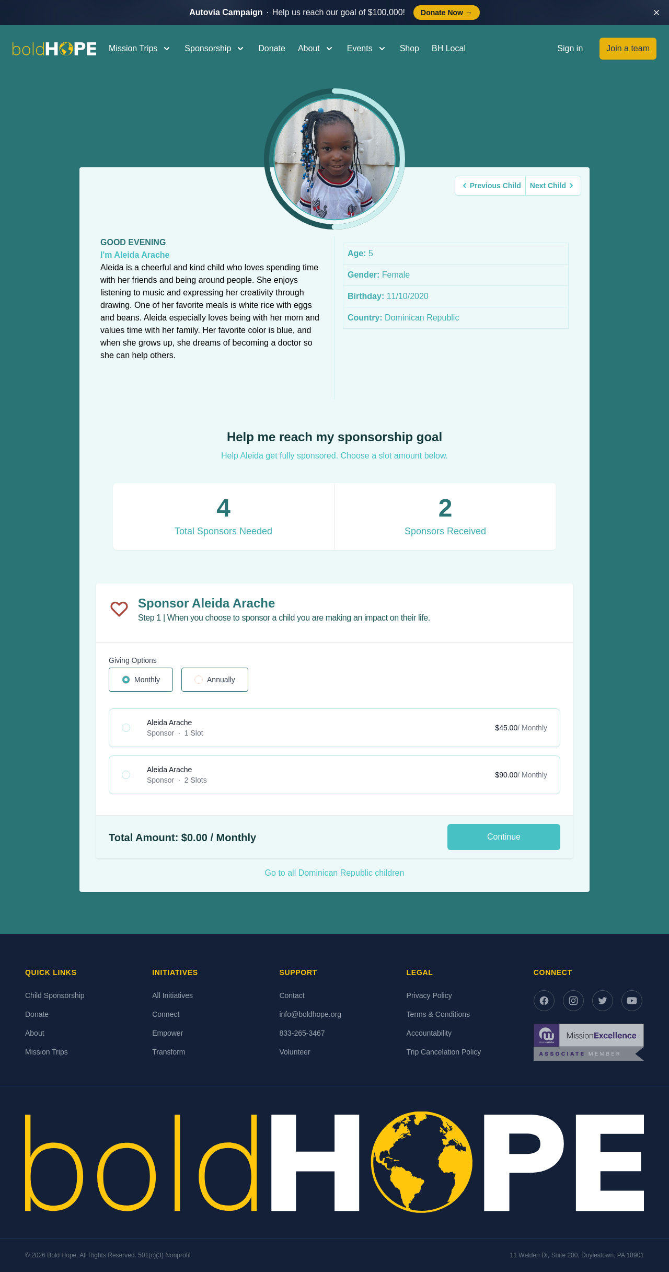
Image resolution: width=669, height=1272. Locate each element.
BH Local (449, 48)
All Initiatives (172, 995)
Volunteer (294, 1052)
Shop (409, 48)
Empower (167, 1033)
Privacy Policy (429, 995)
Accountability (429, 1033)
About (34, 1033)
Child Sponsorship (55, 995)
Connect (165, 1014)
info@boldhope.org (310, 1014)
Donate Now (446, 12)
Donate (271, 48)
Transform (168, 1052)
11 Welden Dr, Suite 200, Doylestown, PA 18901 (577, 1255)
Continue (504, 836)
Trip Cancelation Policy (444, 1052)
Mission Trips (46, 1052)
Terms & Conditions (438, 1014)
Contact (291, 995)
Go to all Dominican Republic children (335, 872)
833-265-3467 (302, 1033)
